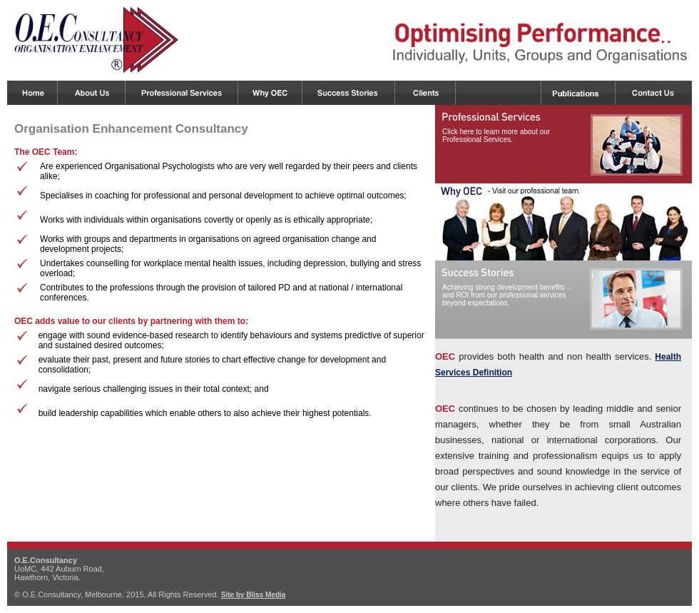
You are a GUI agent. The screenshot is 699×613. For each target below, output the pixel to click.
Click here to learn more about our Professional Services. (496, 135)
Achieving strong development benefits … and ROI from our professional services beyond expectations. (508, 295)
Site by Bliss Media (253, 595)
